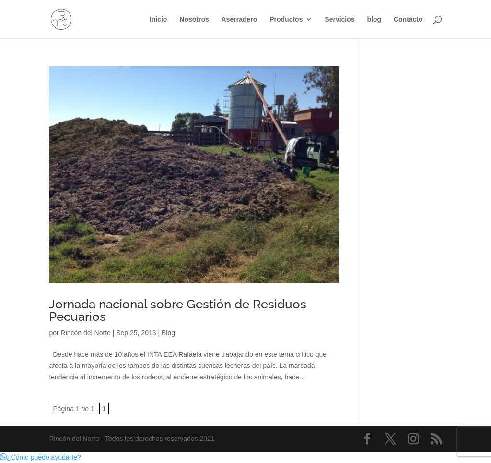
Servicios (339, 19)
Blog (168, 333)
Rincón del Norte (86, 333)
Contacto (408, 19)
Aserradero (239, 19)
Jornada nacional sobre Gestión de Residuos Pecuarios (177, 310)
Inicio (158, 19)
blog (374, 19)
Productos (286, 19)
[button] (40, 457)
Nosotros (194, 19)
